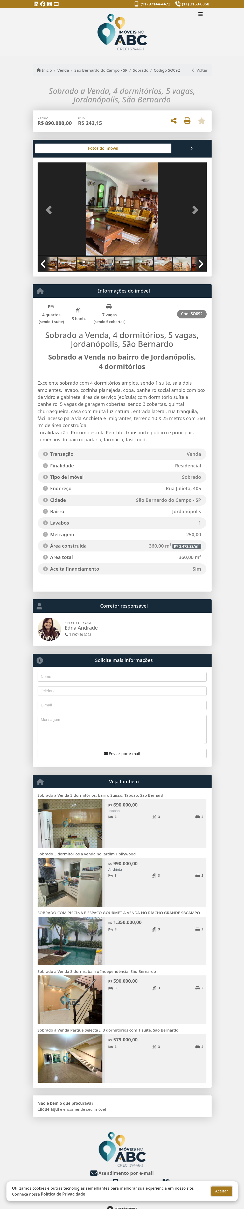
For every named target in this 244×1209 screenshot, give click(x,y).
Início (44, 70)
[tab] (54, 148)
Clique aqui (48, 1109)
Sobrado (140, 70)
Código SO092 (167, 70)
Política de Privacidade (63, 1194)
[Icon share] (36, 4)
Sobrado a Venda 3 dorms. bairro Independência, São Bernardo (97, 971)
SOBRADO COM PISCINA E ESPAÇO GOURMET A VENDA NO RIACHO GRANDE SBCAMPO (119, 912)
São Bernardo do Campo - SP (101, 70)
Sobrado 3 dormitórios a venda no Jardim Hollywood (87, 853)
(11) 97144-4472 (155, 3)
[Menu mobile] (122, 32)
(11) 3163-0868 (195, 3)
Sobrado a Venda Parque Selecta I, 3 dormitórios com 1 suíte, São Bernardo (108, 1030)
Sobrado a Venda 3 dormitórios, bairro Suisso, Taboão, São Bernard (100, 795)
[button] (50, 210)
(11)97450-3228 (78, 634)
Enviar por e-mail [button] (122, 753)
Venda (63, 70)
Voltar (199, 70)
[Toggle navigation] (200, 15)
